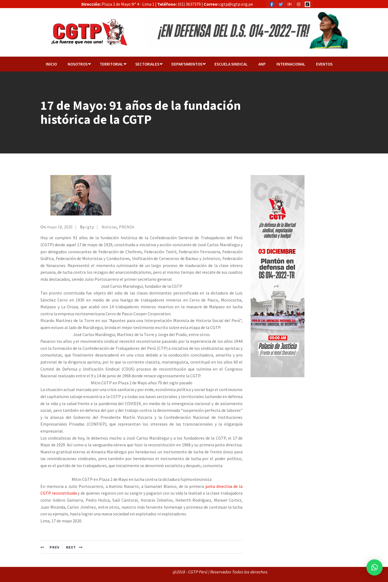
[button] (374, 567)
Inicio (51, 64)
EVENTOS (324, 64)
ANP (262, 64)
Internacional (290, 64)
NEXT (74, 547)
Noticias (109, 227)
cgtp (89, 227)
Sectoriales (147, 64)
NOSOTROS (78, 64)
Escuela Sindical (231, 64)
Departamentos (186, 64)
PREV (50, 547)
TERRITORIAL (111, 64)
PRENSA (126, 227)
